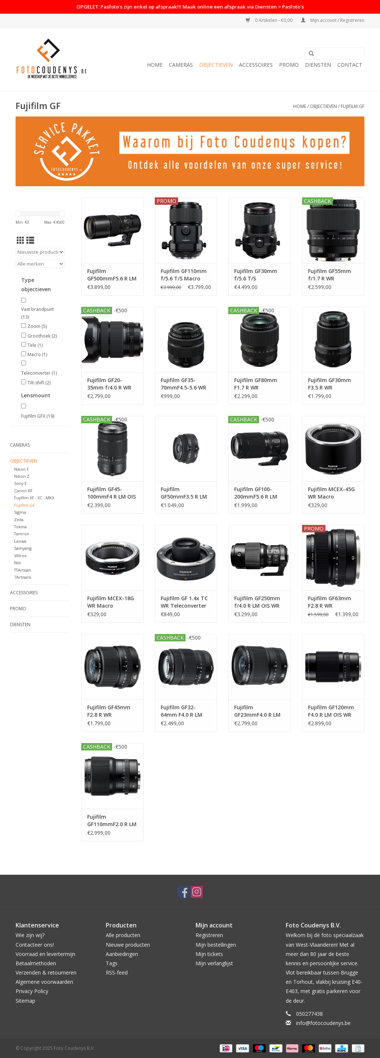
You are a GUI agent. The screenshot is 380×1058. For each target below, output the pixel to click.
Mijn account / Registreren (332, 20)
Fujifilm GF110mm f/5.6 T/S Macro (184, 274)
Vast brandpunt (37, 313)
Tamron (21, 533)
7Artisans (22, 577)
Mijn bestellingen (216, 944)
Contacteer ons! (35, 944)
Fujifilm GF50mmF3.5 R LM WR (184, 493)
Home (155, 64)
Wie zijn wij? (30, 935)
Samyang (23, 548)
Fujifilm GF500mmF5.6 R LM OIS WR (112, 274)
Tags (112, 963)
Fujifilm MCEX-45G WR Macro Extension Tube (331, 493)
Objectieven (216, 64)
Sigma (20, 512)
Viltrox (20, 555)
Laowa (20, 541)
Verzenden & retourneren (46, 972)
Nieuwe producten (128, 944)
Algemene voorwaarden (44, 981)
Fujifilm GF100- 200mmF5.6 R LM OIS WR (255, 493)
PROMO (289, 64)
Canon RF (23, 490)
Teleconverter (39, 373)
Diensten (318, 64)
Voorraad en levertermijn (45, 953)
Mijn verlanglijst (214, 963)
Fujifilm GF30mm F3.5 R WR (329, 384)
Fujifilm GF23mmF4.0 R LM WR (257, 711)
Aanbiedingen (122, 953)
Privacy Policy (32, 991)
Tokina (20, 526)
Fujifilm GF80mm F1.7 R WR (255, 384)
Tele (35, 345)
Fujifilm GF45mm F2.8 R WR (108, 711)
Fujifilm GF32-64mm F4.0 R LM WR (181, 711)
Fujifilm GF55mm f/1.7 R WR (329, 274)
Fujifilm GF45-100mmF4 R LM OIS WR (111, 493)
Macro (37, 354)
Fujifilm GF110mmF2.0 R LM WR (112, 820)
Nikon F (21, 469)
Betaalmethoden (36, 963)
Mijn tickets (209, 953)
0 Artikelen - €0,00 (270, 20)
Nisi (17, 562)
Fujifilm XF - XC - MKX (34, 497)
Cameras (181, 64)
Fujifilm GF (352, 106)
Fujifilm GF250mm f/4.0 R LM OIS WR (257, 602)
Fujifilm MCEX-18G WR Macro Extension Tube (110, 602)
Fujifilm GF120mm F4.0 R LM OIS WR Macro (331, 711)
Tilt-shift (38, 383)
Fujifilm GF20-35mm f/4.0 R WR (109, 384)
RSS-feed (117, 972)
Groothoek (42, 336)
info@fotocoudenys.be (323, 1022)
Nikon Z (21, 476)
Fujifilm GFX (37, 416)
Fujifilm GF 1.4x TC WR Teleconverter (184, 602)
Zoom (37, 326)
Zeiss (18, 519)
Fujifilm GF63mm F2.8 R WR (329, 602)
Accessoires (256, 64)
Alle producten (123, 935)
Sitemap (25, 1000)
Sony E (20, 483)
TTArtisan (22, 570)
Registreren (209, 935)
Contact (349, 64)
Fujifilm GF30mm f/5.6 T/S (255, 274)
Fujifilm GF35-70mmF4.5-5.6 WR (183, 384)
